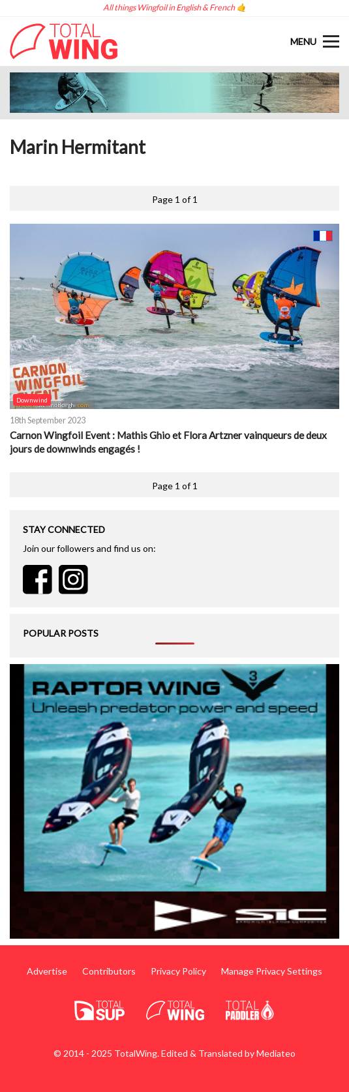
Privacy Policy (178, 971)
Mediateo (276, 1053)
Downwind (32, 400)
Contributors (109, 971)
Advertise (47, 971)
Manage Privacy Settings (271, 971)
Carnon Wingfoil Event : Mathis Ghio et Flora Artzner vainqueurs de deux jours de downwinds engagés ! (168, 442)
